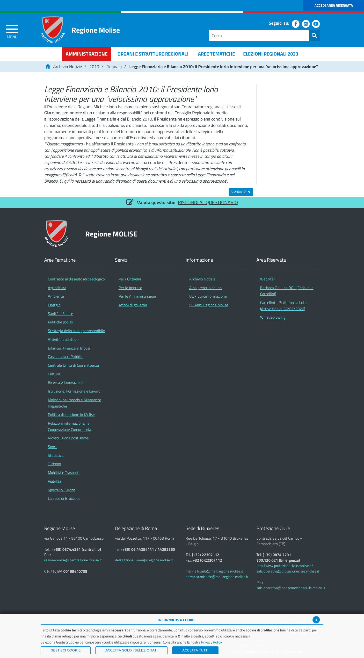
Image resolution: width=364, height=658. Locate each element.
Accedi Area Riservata (333, 5)
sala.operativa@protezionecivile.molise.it (287, 571)
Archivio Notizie (67, 66)
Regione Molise (96, 29)
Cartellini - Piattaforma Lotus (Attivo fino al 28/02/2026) (284, 306)
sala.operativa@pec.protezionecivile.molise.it (290, 587)
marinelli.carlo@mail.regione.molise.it (214, 571)
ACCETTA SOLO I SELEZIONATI (131, 650)
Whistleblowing (272, 317)
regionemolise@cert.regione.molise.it (73, 560)
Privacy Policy (211, 642)
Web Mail (267, 279)
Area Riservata (271, 260)
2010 (94, 66)
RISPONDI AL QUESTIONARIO (208, 202)
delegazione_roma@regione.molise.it (144, 560)
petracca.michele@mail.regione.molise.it (217, 576)
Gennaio (114, 66)
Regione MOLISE (111, 233)
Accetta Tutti (195, 650)
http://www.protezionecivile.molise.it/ (284, 565)
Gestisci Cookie (66, 650)
